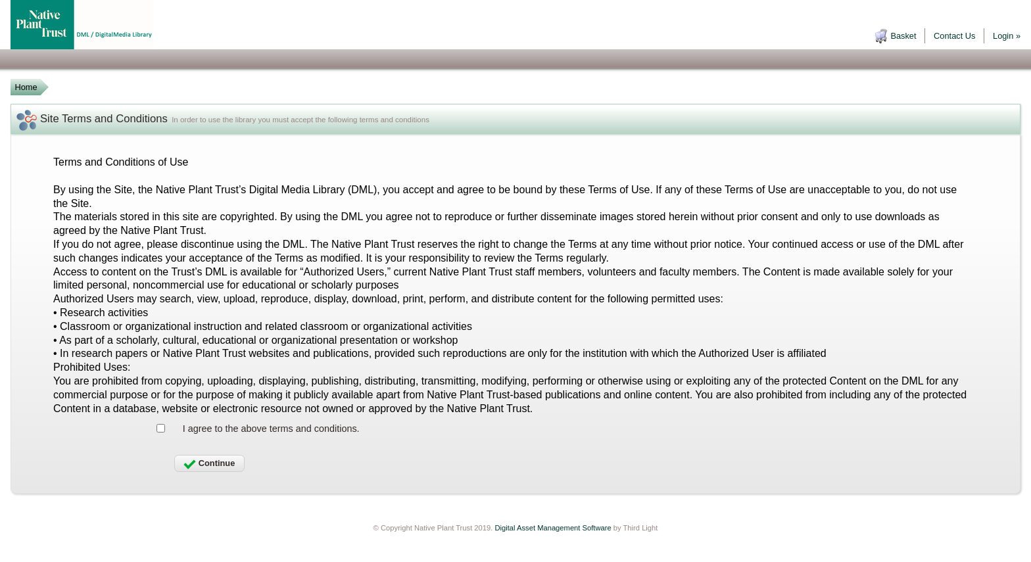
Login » (1006, 36)
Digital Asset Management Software (552, 528)
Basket (903, 36)
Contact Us (954, 36)
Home (25, 87)
